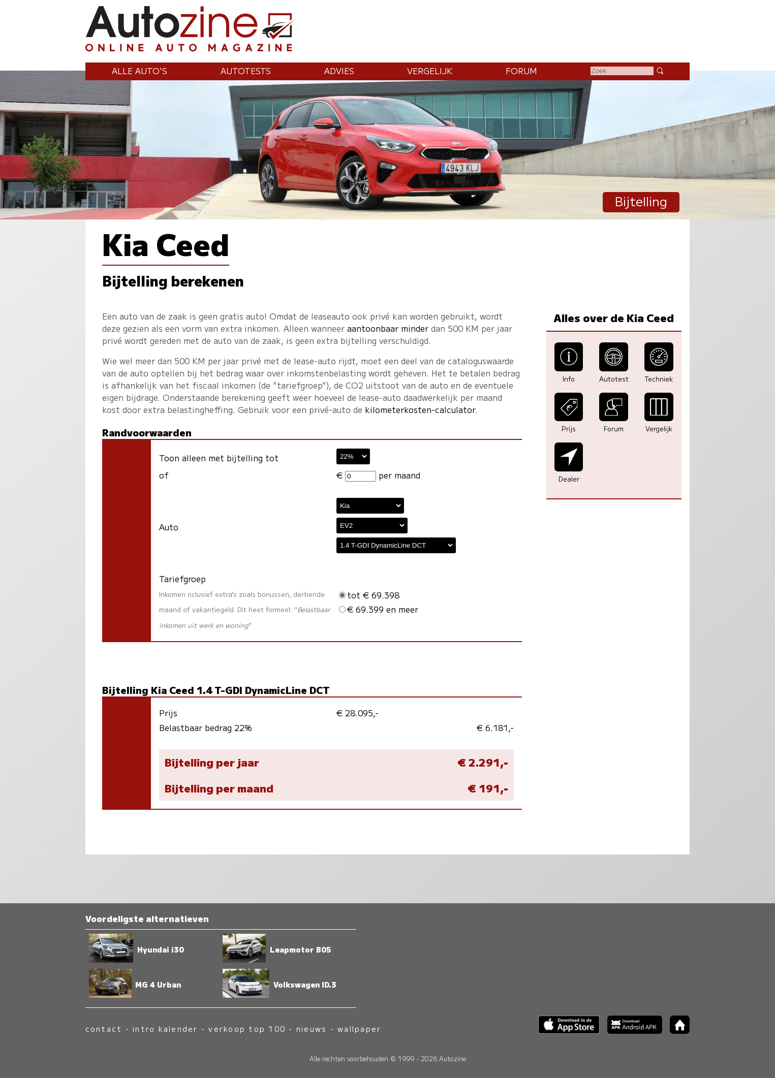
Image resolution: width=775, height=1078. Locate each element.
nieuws (311, 1028)
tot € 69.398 (369, 595)
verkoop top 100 (247, 1028)
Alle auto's (139, 71)
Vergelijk (429, 71)
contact (103, 1028)
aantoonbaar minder (387, 328)
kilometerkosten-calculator (420, 409)
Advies (339, 71)
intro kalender (165, 1028)
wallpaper (359, 1028)
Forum (521, 71)
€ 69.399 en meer (378, 609)
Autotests (246, 71)
